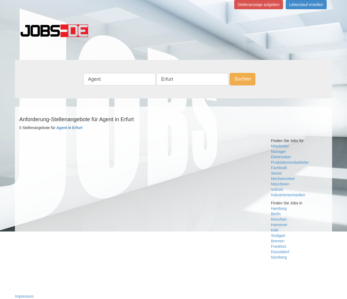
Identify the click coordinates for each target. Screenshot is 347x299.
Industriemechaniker (288, 195)
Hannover (279, 225)
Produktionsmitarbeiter (290, 162)
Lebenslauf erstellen (306, 4)
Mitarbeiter (280, 146)
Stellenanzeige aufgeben (258, 4)
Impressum (24, 296)
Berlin (276, 214)
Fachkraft (279, 168)
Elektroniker (281, 157)
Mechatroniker (283, 178)
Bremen (277, 241)
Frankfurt (278, 246)
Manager (278, 151)
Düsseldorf (280, 252)
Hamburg (279, 208)
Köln (275, 230)
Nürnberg (279, 257)
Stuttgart (278, 235)
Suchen (242, 79)
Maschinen (280, 184)
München (279, 219)
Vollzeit (277, 189)
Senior (276, 173)
